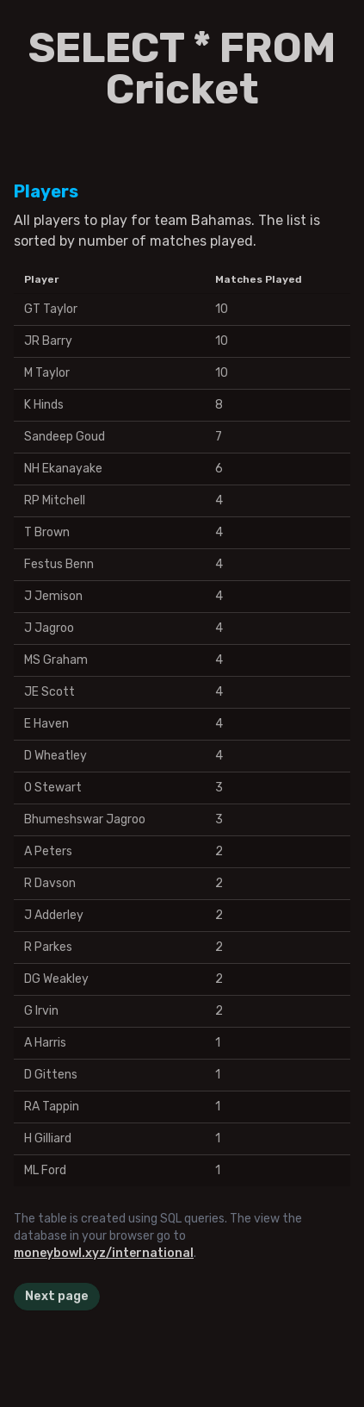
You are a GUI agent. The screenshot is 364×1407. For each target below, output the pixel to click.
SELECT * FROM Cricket (182, 68)
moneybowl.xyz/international (104, 1253)
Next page (57, 1297)
